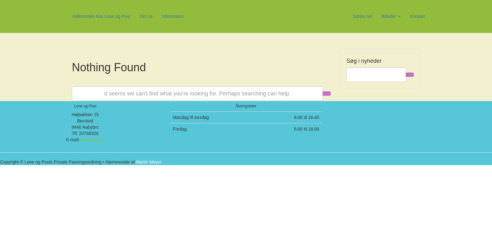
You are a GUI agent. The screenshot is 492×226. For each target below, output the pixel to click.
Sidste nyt (362, 16)
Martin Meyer (149, 161)
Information (173, 16)
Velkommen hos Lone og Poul (101, 16)
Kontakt (417, 16)
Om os (146, 16)
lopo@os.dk (92, 139)
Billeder (391, 16)
